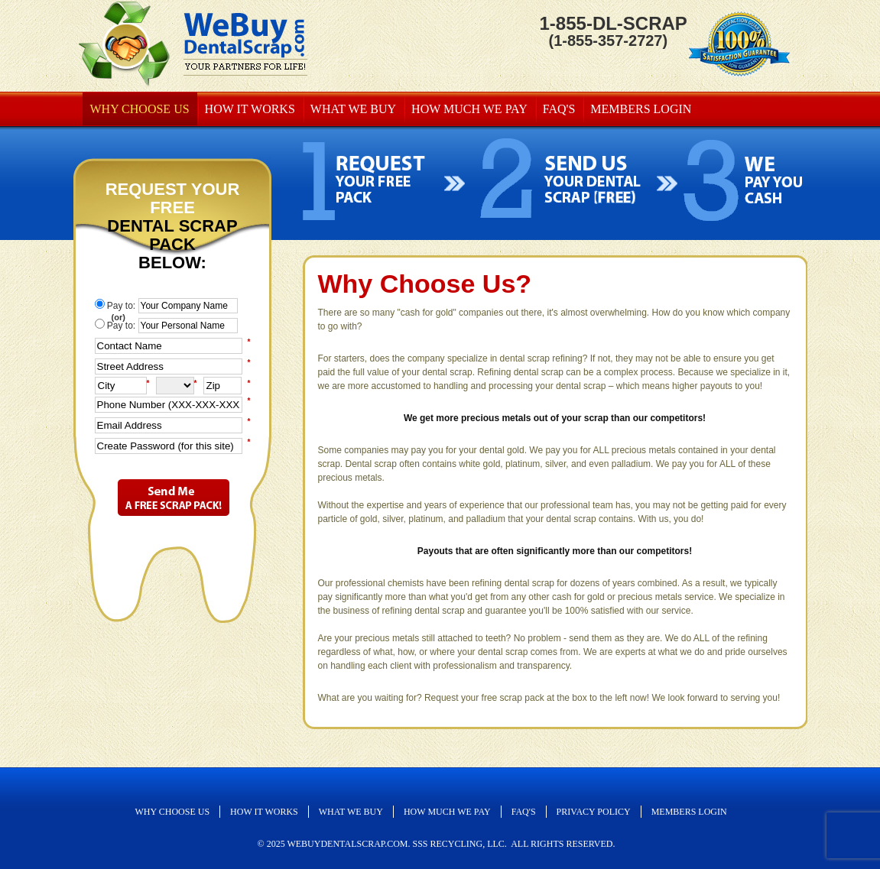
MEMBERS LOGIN (640, 108)
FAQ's (559, 108)
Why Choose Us (140, 108)
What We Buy (353, 108)
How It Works (250, 108)
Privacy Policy (594, 811)
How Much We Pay (469, 108)
